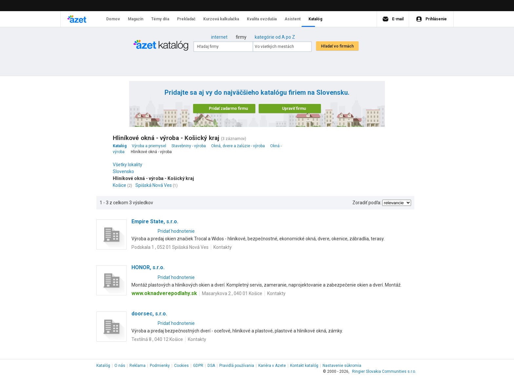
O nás (119, 365)
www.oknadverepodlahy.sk (164, 293)
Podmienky (160, 365)
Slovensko (125, 171)
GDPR (198, 365)
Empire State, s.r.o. (154, 221)
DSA (211, 365)
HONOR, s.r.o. (148, 267)
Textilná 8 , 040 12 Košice (157, 339)
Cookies (181, 365)
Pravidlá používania (236, 365)
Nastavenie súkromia (342, 365)
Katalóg (103, 365)
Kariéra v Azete (272, 365)
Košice (119, 185)
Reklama (137, 365)
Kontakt (304, 365)
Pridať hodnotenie (176, 231)
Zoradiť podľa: (366, 202)
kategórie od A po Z (275, 37)
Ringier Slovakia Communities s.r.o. (384, 371)
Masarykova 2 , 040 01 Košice (232, 293)
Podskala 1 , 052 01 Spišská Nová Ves (169, 247)
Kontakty (222, 247)
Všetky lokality (127, 164)
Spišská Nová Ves (153, 185)
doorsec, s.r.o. (149, 313)
